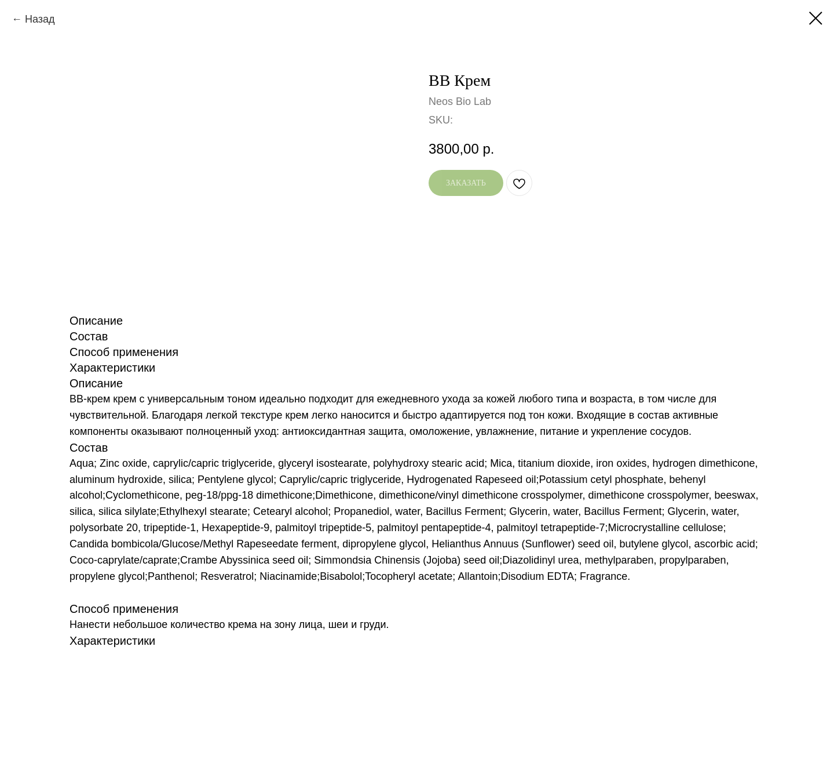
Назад (40, 19)
